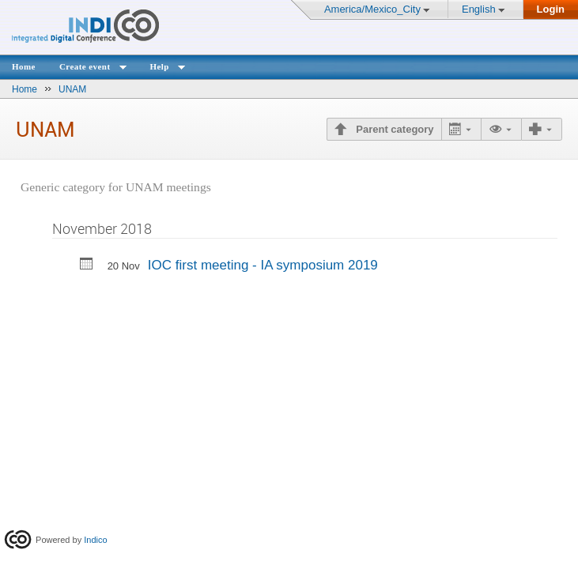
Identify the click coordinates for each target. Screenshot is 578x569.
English (479, 9)
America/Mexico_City (372, 9)
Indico (95, 540)
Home (24, 66)
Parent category (393, 129)
